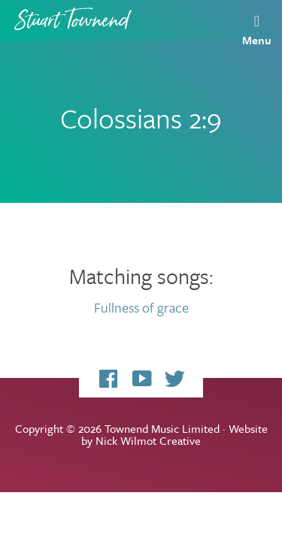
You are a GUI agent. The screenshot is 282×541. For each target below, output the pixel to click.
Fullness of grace (141, 307)
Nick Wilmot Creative (148, 440)
